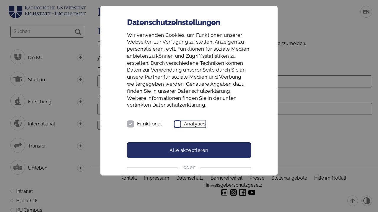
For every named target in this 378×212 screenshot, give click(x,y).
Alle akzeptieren (189, 150)
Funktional (149, 124)
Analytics (195, 124)
